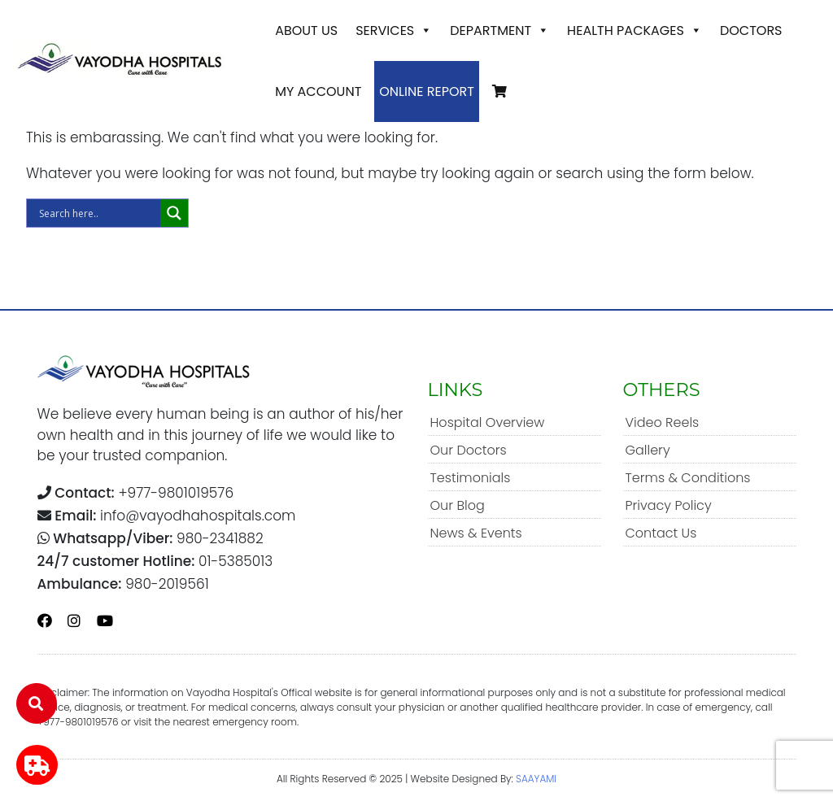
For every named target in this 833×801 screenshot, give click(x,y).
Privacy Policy (669, 505)
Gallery (648, 450)
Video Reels (663, 422)
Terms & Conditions (688, 477)
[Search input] (97, 213)
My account (318, 91)
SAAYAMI (536, 779)
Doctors (751, 30)
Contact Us (661, 533)
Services (393, 30)
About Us (306, 30)
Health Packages (634, 30)
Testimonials (470, 477)
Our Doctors (468, 450)
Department (499, 30)
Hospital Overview (487, 422)
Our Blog (457, 505)
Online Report (426, 91)
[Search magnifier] (174, 213)
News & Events (476, 533)
